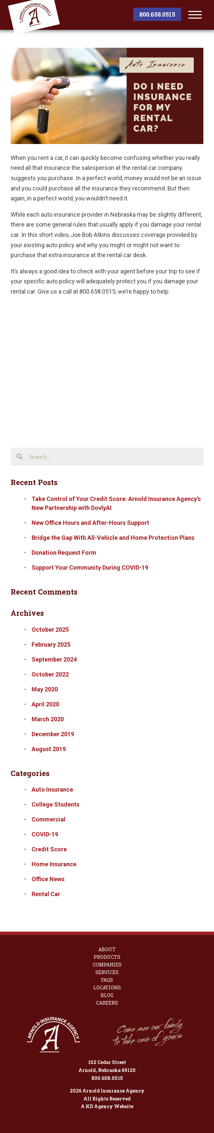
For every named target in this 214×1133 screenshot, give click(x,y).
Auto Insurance (52, 789)
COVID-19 (45, 834)
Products (107, 957)
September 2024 (54, 659)
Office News (48, 879)
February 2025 (51, 644)
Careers (107, 1003)
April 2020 (45, 704)
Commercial (48, 819)
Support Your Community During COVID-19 (90, 567)
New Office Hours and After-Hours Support (90, 522)
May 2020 (45, 689)
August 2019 (49, 748)
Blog (107, 995)
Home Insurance (54, 864)
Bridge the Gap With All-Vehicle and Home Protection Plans (113, 537)
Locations (107, 987)
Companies (107, 964)
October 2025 (50, 629)
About (107, 949)
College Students (55, 804)
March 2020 (48, 719)
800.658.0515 (157, 14)
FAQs (107, 980)
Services (107, 972)
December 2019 (53, 734)
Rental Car (46, 893)
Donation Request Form (64, 552)
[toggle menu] (195, 15)
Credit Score (49, 849)
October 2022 (50, 674)
